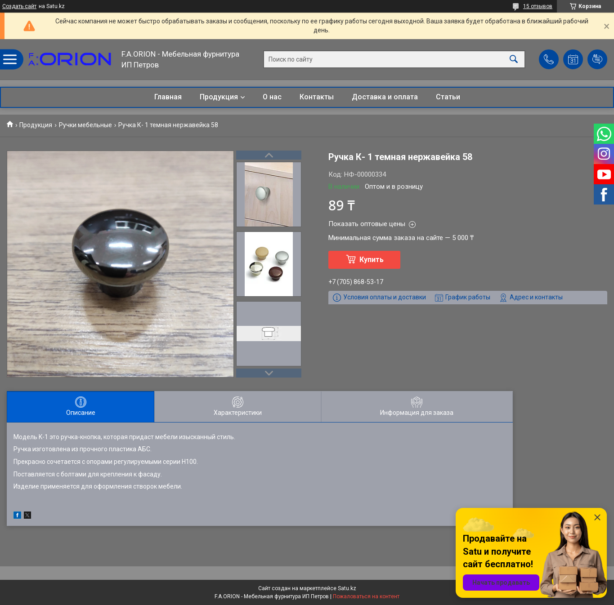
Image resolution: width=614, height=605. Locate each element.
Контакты (317, 97)
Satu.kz (347, 588)
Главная (168, 97)
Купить (371, 259)
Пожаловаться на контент (366, 596)
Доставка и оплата (385, 97)
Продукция (219, 97)
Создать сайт (19, 6)
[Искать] (513, 59)
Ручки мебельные (85, 125)
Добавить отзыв (597, 59)
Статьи (448, 97)
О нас (272, 97)
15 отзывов (537, 6)
